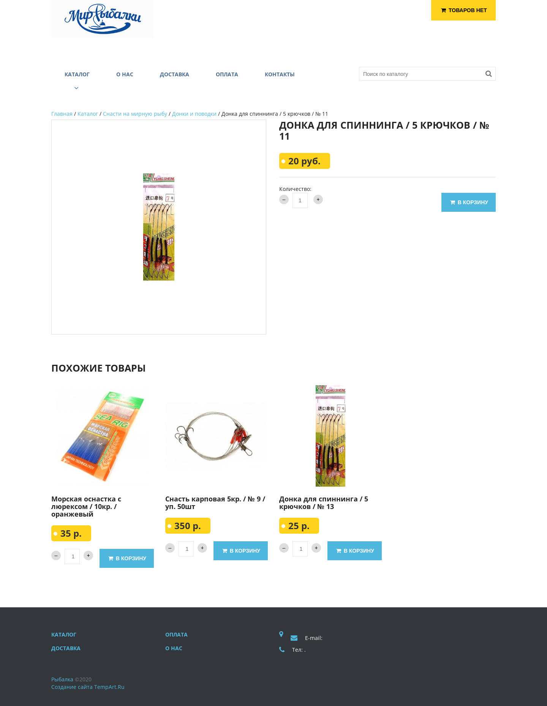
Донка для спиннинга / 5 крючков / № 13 (323, 502)
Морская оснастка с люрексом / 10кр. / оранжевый (86, 506)
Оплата (176, 634)
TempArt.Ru (109, 686)
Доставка (66, 648)
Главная (62, 113)
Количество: (295, 188)
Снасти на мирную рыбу (135, 113)
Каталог (87, 113)
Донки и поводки (194, 113)
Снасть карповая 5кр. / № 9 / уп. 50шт (215, 502)
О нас (173, 648)
